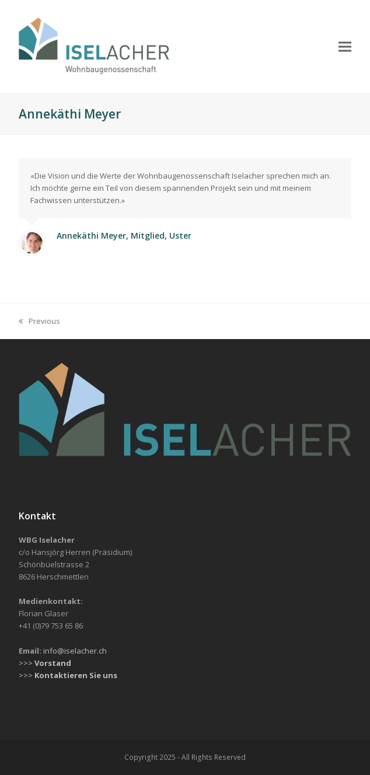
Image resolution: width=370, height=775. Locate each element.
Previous (39, 321)
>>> (45, 663)
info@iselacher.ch (75, 650)
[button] (344, 46)
